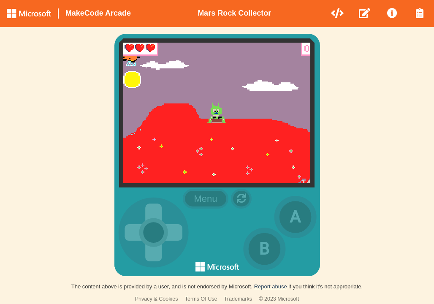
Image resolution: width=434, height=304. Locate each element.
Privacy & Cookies (156, 299)
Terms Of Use (201, 299)
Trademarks (238, 299)
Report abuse (270, 286)
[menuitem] (338, 13)
